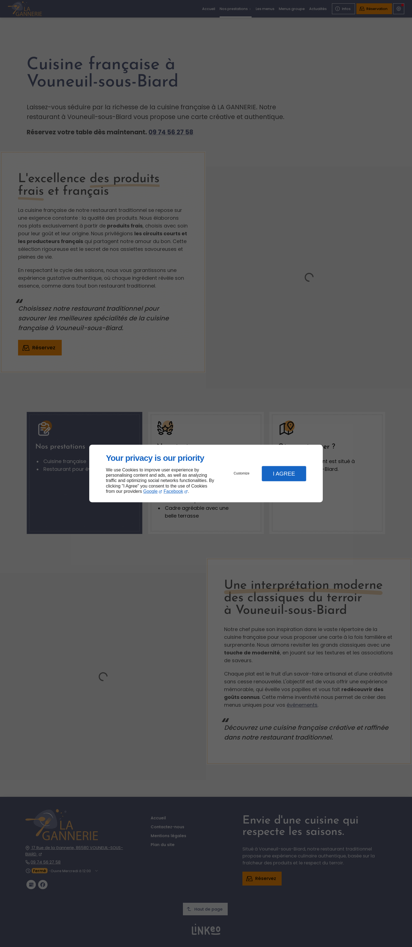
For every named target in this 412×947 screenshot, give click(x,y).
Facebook (173, 491)
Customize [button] (242, 473)
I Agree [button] (284, 474)
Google (150, 491)
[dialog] (206, 473)
